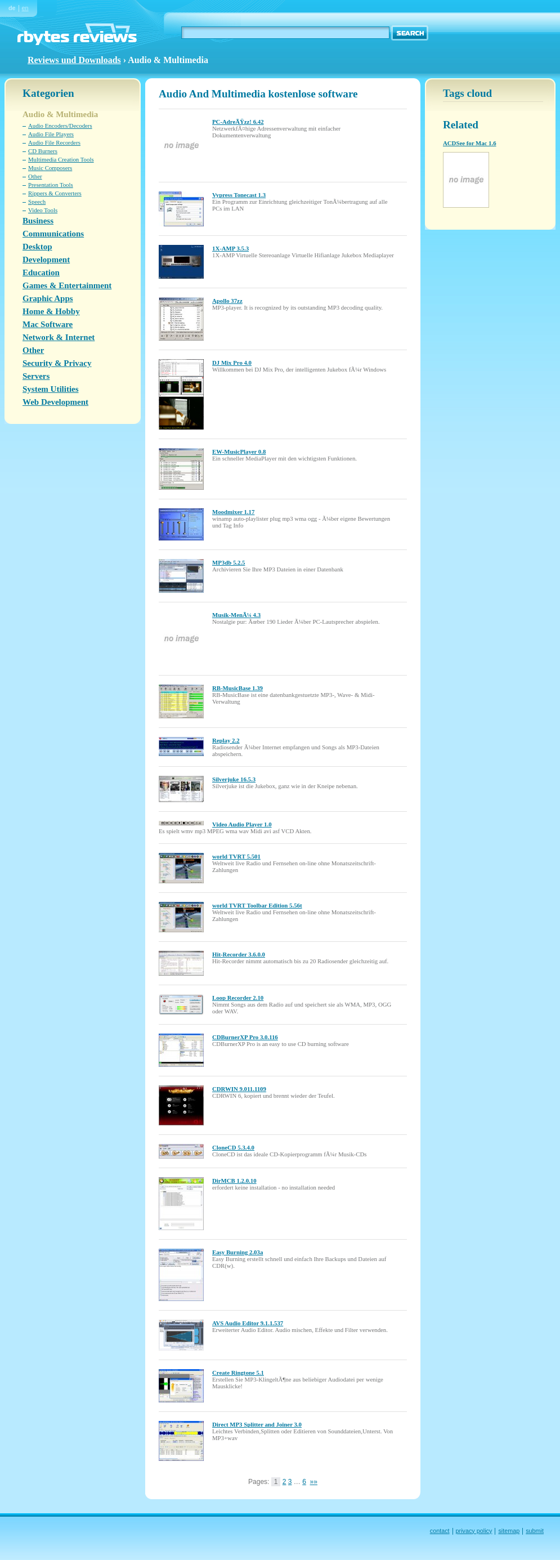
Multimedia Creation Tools (61, 159)
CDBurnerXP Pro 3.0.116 (245, 1037)
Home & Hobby (51, 311)
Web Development (55, 401)
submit (535, 1530)
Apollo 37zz (227, 300)
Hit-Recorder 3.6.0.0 (238, 954)
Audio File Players (51, 134)
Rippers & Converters (55, 193)
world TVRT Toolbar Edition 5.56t (257, 905)
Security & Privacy (57, 363)
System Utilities (51, 389)
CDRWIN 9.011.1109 (239, 1088)
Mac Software (48, 324)
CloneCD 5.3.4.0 (233, 1147)
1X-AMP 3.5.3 (230, 248)
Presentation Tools (50, 184)
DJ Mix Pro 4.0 (232, 362)
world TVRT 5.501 (236, 856)
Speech (37, 201)
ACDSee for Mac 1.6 (469, 143)
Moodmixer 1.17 (233, 511)
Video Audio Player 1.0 (242, 824)
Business (38, 220)
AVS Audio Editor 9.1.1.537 (247, 1323)
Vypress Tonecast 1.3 (239, 194)
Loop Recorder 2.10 (237, 997)
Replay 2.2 (226, 740)
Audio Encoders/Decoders (60, 125)
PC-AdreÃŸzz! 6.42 (238, 121)
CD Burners (42, 150)
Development (46, 259)
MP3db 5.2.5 (228, 562)
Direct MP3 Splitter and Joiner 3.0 (257, 1424)
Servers (36, 376)
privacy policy (474, 1530)
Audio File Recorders (54, 142)
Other (35, 176)
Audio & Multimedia (60, 114)
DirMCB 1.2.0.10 (234, 1180)
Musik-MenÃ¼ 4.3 (236, 614)
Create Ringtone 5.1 (238, 1372)
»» (313, 1482)
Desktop (37, 246)
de (12, 8)
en (25, 8)
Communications (53, 233)
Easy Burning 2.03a (237, 1252)
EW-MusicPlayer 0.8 (239, 451)
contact (440, 1530)
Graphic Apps (48, 298)
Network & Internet (59, 337)
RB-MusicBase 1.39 (237, 688)
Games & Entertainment (67, 285)
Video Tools (42, 210)
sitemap (508, 1530)
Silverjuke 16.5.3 (234, 779)
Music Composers (50, 167)
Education (41, 272)
